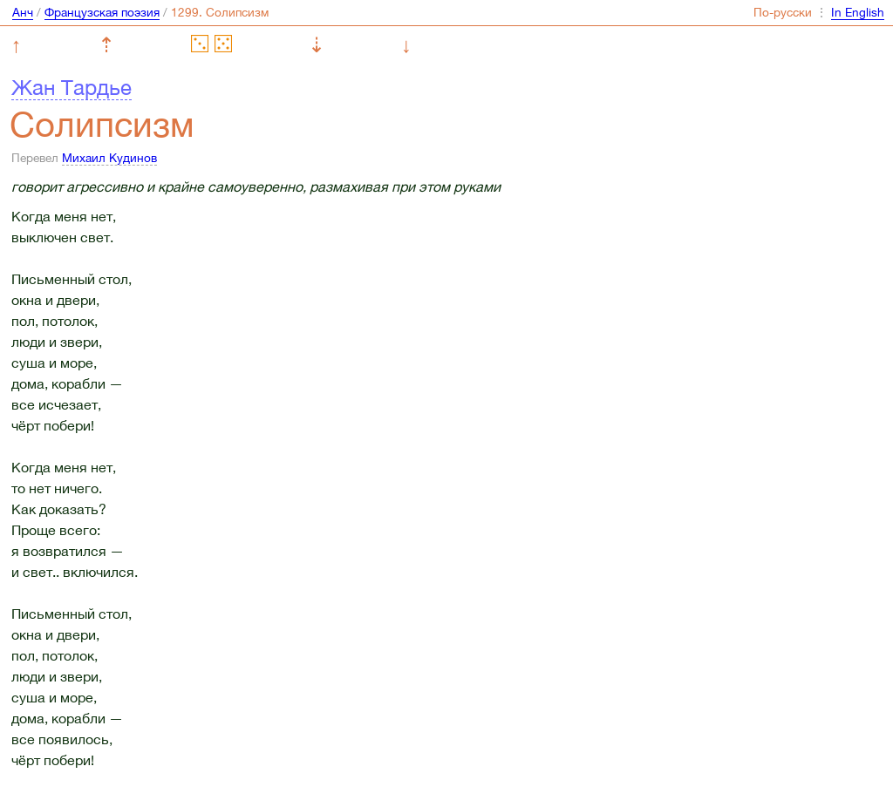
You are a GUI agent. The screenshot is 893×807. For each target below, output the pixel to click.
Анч (22, 12)
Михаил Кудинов (109, 158)
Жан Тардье (71, 87)
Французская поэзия (102, 12)
